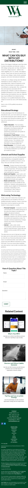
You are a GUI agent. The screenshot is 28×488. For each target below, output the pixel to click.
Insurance (14, 433)
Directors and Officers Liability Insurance (14, 364)
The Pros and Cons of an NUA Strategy (14, 396)
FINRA (22, 471)
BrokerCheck (3, 447)
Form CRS (5, 443)
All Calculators (14, 442)
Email (5, 281)
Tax (14, 434)
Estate (14, 431)
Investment (14, 430)
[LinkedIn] (12, 20)
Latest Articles (14, 439)
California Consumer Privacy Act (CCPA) (12, 464)
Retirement (14, 428)
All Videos (14, 440)
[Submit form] (6, 304)
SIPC (25, 471)
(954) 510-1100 (14, 23)
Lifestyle (14, 437)
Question (4, 290)
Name (5, 273)
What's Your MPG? (14, 334)
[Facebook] (14, 20)
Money (14, 436)
